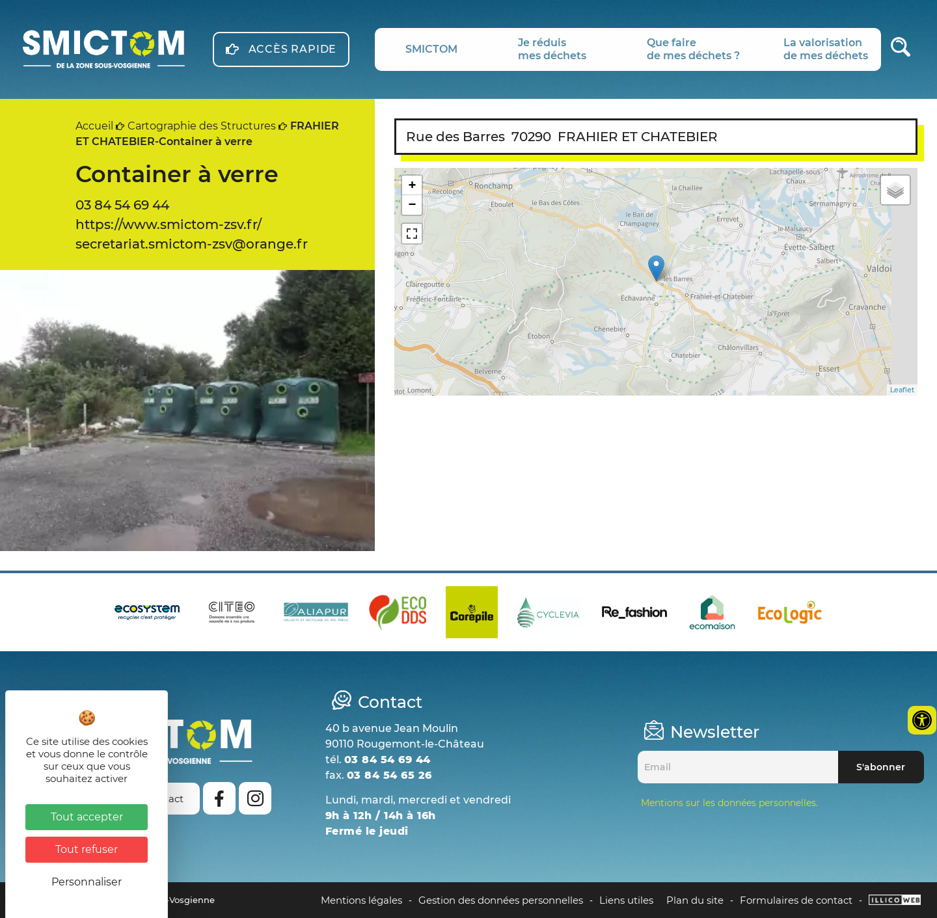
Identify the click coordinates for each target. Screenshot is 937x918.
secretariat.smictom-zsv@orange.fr (191, 244)
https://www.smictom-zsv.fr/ (168, 224)
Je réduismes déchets (552, 49)
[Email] (738, 767)
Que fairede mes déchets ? (693, 49)
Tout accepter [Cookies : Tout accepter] (87, 817)
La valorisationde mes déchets (825, 49)
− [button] (412, 204)
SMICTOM (431, 49)
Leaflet (902, 389)
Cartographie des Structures (202, 126)
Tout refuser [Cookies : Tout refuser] (86, 849)
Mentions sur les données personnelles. (729, 803)
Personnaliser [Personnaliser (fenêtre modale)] (86, 882)
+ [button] (412, 185)
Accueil (94, 126)
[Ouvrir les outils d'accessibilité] (922, 720)
